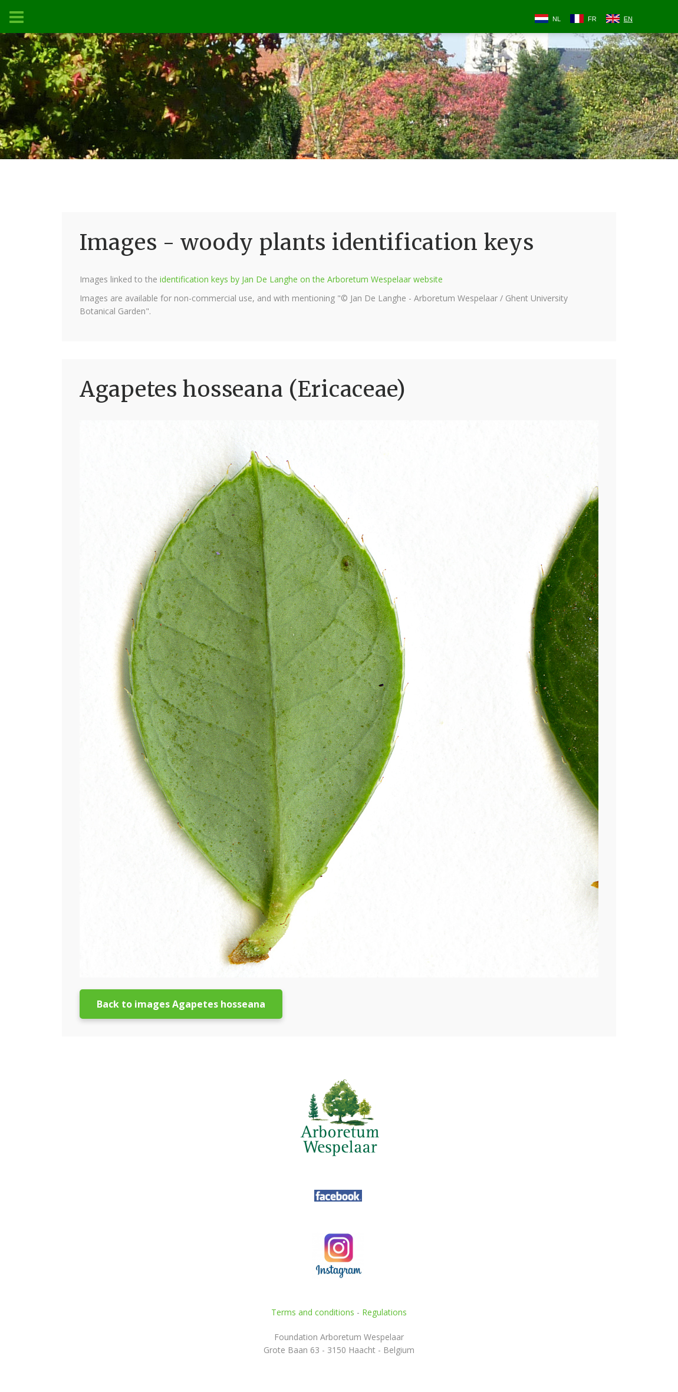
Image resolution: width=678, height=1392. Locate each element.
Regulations (384, 1312)
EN (628, 18)
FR (592, 18)
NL (556, 18)
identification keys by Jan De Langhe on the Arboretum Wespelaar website (301, 279)
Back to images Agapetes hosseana (181, 1004)
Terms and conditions (312, 1312)
